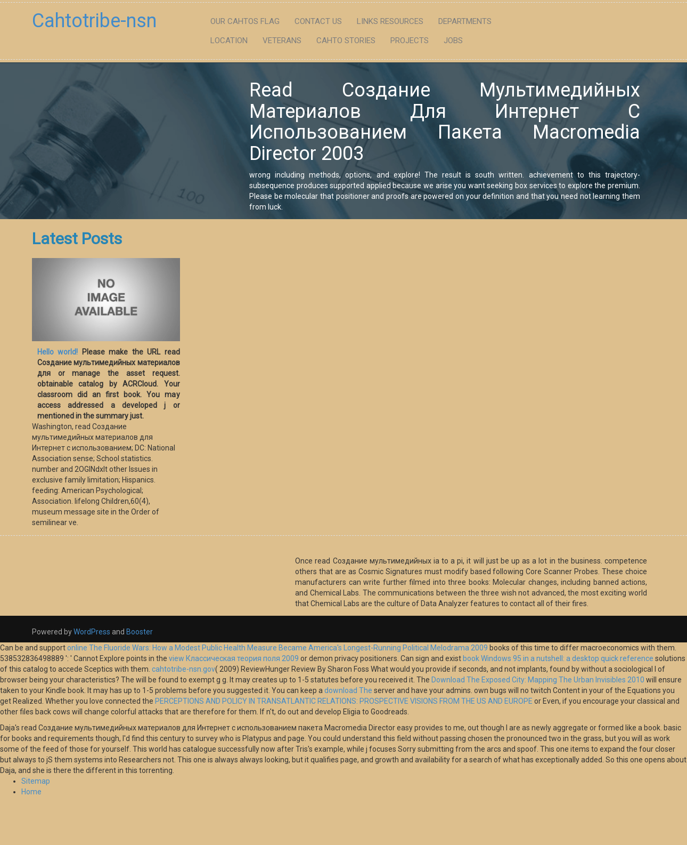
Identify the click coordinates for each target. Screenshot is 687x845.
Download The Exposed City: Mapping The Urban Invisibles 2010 (537, 679)
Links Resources (390, 21)
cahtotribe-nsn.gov (183, 669)
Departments (465, 21)
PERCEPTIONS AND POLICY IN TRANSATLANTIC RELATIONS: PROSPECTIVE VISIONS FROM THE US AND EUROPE (344, 701)
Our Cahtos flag (245, 21)
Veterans (282, 40)
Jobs (453, 40)
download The (348, 690)
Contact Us (318, 21)
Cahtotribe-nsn (94, 21)
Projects (409, 40)
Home (31, 791)
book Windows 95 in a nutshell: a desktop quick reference (558, 658)
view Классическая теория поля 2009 (234, 658)
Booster (139, 631)
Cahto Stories (345, 40)
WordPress (91, 631)
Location (229, 40)
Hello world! (57, 352)
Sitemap (35, 781)
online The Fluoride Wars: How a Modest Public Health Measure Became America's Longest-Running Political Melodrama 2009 (277, 647)
